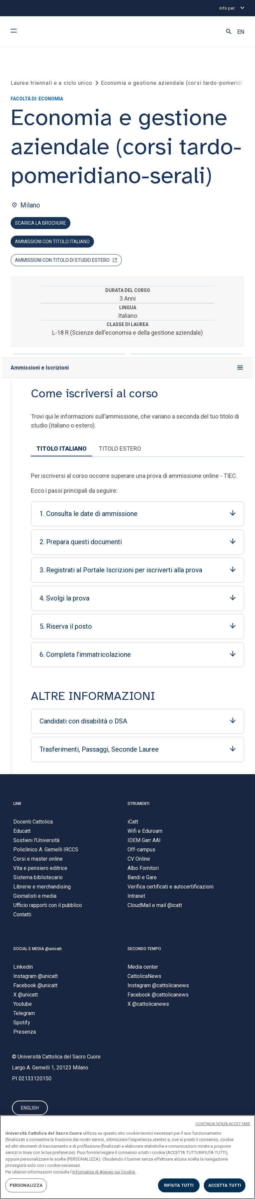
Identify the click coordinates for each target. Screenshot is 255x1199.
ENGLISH (30, 1108)
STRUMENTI (138, 803)
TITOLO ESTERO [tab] (120, 448)
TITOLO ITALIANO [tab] (61, 448)
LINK (17, 803)
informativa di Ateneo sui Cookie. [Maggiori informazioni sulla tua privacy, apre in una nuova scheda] (104, 1172)
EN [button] (240, 32)
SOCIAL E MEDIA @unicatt (37, 948)
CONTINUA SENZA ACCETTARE (223, 1124)
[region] (127, 1157)
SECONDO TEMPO (144, 948)
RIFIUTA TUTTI (179, 1185)
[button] (228, 32)
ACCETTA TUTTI (224, 1185)
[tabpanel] (137, 619)
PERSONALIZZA (26, 1185)
